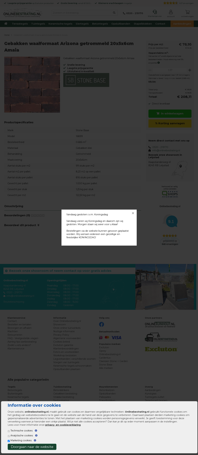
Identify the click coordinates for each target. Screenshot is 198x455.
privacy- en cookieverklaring (63, 424)
